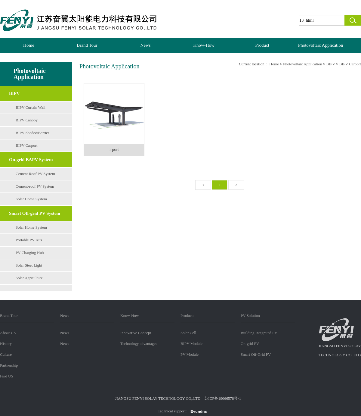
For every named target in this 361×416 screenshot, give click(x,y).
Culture (6, 354)
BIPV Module (191, 343)
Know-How (203, 45)
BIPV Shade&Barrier (32, 132)
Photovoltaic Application (320, 45)
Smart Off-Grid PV (256, 354)
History (6, 343)
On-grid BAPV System (31, 159)
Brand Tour (87, 45)
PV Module (189, 354)
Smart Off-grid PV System (34, 213)
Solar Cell (188, 332)
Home (28, 45)
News (145, 45)
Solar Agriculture (29, 278)
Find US (6, 376)
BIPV (14, 93)
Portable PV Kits (29, 240)
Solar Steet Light (29, 265)
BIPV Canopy (27, 120)
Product (262, 45)
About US (8, 332)
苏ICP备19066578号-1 (222, 398)
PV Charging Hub (30, 252)
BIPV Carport (26, 145)
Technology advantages (138, 343)
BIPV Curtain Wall (30, 107)
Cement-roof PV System (35, 186)
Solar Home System (31, 199)
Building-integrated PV (259, 332)
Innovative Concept (135, 332)
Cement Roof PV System (35, 173)
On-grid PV (250, 343)
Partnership (9, 365)
